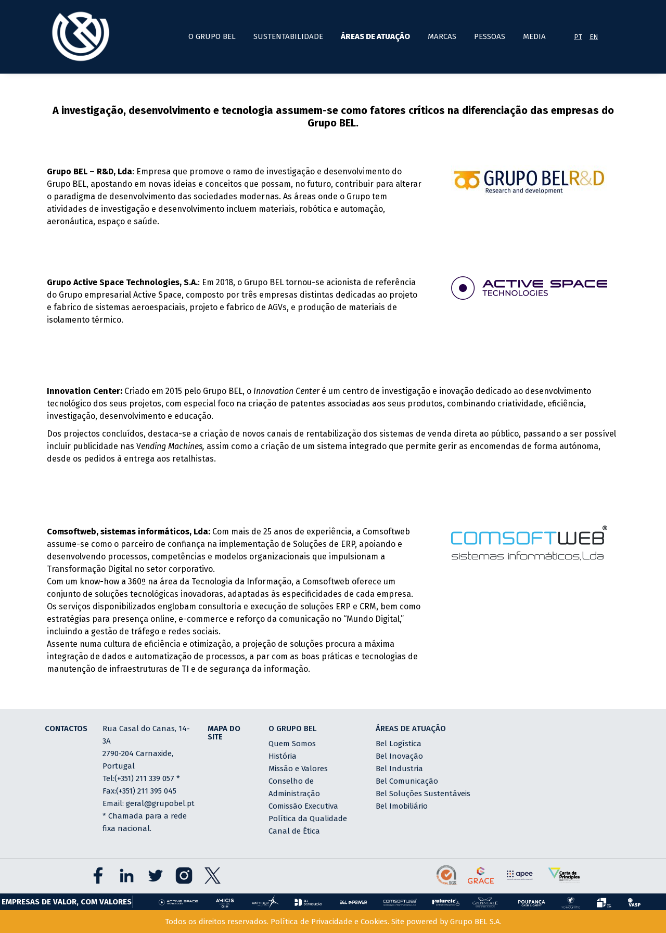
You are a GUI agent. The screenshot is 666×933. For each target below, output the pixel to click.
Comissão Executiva (303, 806)
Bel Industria (399, 768)
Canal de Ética (294, 831)
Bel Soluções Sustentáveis (423, 793)
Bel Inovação (399, 756)
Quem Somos (292, 743)
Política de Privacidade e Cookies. (330, 921)
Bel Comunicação (407, 781)
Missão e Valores (298, 768)
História (282, 756)
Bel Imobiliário (402, 806)
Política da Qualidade (307, 818)
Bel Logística (398, 743)
